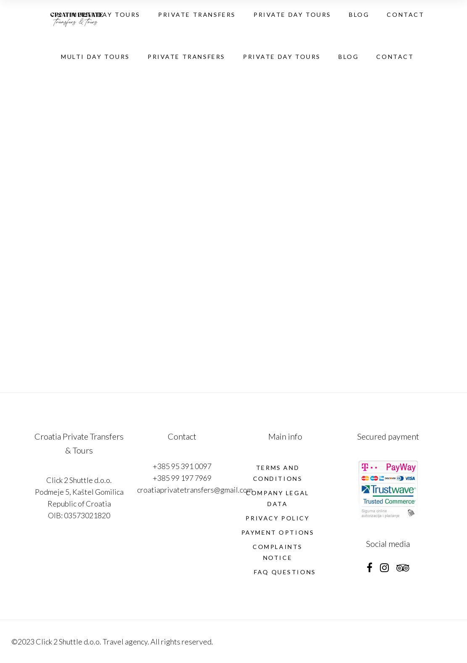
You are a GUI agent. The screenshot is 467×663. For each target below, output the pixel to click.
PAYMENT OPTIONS (277, 532)
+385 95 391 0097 (182, 466)
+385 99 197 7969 (182, 478)
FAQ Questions (285, 571)
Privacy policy (277, 518)
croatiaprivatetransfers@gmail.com (195, 489)
